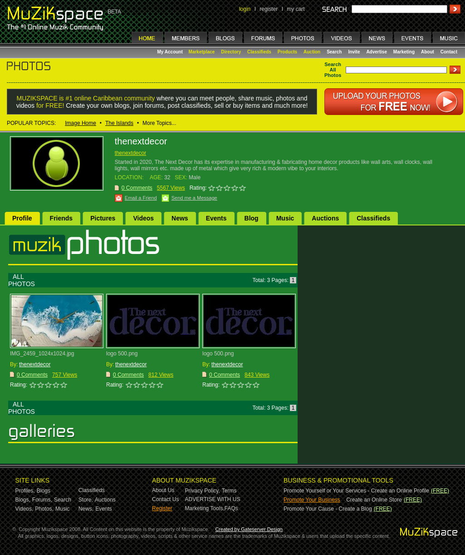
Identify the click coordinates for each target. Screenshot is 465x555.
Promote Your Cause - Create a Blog (328, 509)
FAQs (231, 508)
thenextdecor (130, 153)
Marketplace (202, 51)
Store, (85, 500)
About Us (163, 490)
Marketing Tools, (205, 508)
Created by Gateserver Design (249, 529)
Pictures (102, 218)
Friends (61, 218)
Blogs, (22, 500)
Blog (252, 218)
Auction (311, 51)
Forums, (42, 500)
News (179, 218)
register (268, 9)
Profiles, (25, 491)
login (244, 9)
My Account (170, 51)
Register (162, 508)
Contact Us (165, 499)
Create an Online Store (374, 500)
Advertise (376, 51)
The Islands (119, 123)
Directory (231, 51)
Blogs (43, 491)
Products (287, 51)
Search (334, 51)
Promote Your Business (312, 500)
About (427, 51)
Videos (143, 218)
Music (285, 218)
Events (216, 218)
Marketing (404, 51)
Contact (449, 51)
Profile (22, 218)
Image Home (80, 123)
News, (85, 509)
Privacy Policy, (202, 491)
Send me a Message (194, 198)
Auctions (325, 218)
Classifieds (259, 51)
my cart (295, 9)
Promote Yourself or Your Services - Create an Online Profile (356, 491)
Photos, (44, 509)
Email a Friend (141, 198)
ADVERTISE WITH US (212, 499)
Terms (229, 491)
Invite (354, 51)
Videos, (24, 509)
